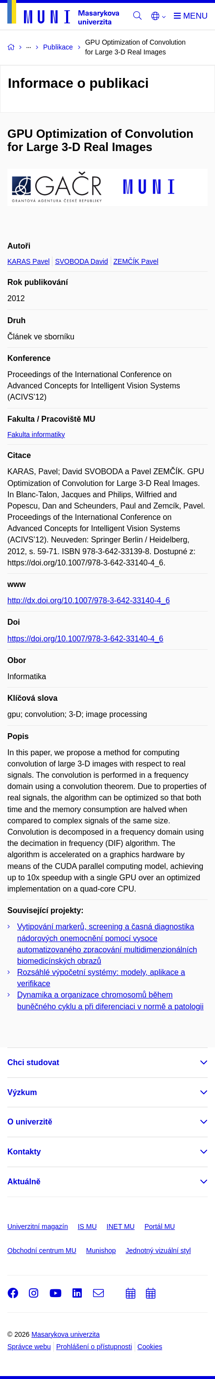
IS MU (87, 1226)
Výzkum (22, 1092)
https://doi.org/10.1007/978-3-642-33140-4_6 (85, 639)
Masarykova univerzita (65, 1334)
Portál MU (159, 1226)
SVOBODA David (81, 261)
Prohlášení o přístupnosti (94, 1347)
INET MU (121, 1226)
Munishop (101, 1250)
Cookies (150, 1347)
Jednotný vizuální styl (158, 1250)
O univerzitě (29, 1122)
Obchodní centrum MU (41, 1250)
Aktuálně (24, 1181)
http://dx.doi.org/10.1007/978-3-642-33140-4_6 (88, 600)
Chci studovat (33, 1062)
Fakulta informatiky (36, 434)
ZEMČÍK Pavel (136, 261)
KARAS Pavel (28, 261)
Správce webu (29, 1347)
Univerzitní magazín (37, 1226)
